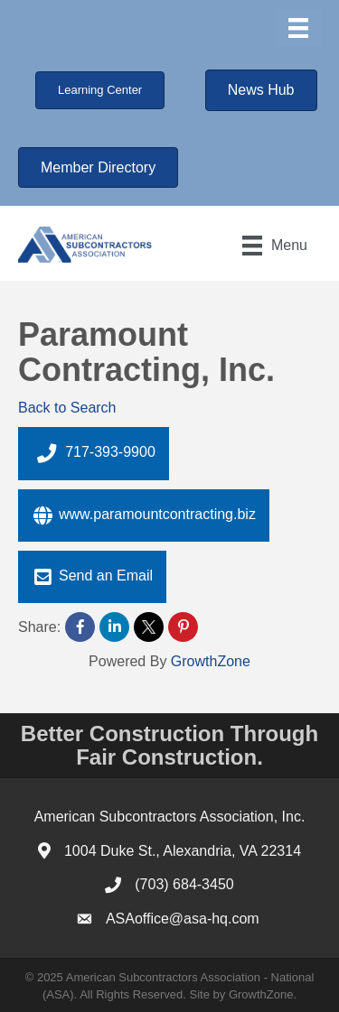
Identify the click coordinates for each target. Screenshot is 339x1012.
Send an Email (92, 577)
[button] (100, 90)
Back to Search (67, 407)
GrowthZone (210, 661)
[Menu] (298, 28)
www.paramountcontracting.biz (144, 515)
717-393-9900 (93, 453)
